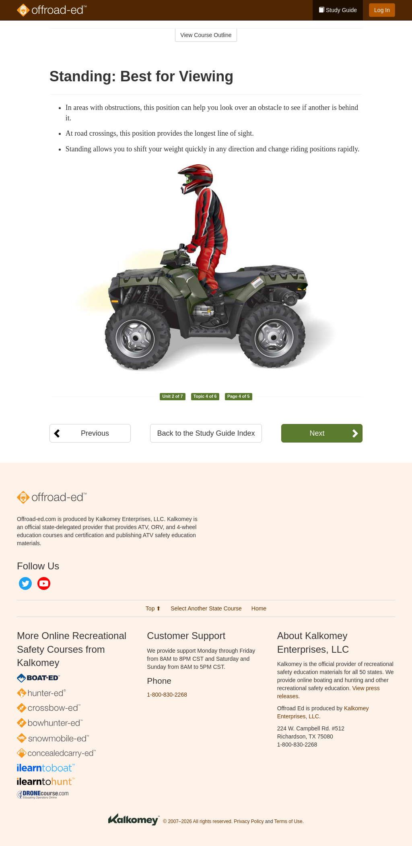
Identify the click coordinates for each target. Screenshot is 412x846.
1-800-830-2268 (167, 694)
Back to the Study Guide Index (206, 433)
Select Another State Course (206, 608)
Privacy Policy (249, 822)
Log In (382, 10)
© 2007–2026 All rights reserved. (198, 822)
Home (258, 608)
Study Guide (338, 10)
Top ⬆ (153, 608)
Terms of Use (288, 822)
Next (316, 433)
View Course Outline (205, 35)
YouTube (43, 583)
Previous (95, 433)
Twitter (25, 583)
